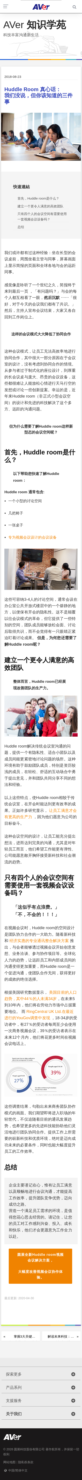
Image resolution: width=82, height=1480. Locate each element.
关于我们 (14, 1414)
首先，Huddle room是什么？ (38, 198)
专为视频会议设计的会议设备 (32, 537)
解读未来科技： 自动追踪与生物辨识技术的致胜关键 (59, 1338)
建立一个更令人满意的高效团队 (40, 206)
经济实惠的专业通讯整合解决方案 (39, 941)
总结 (20, 227)
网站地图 (9, 1462)
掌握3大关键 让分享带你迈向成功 (23, 1338)
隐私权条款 (25, 1462)
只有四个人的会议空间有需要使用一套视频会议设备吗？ (42, 216)
